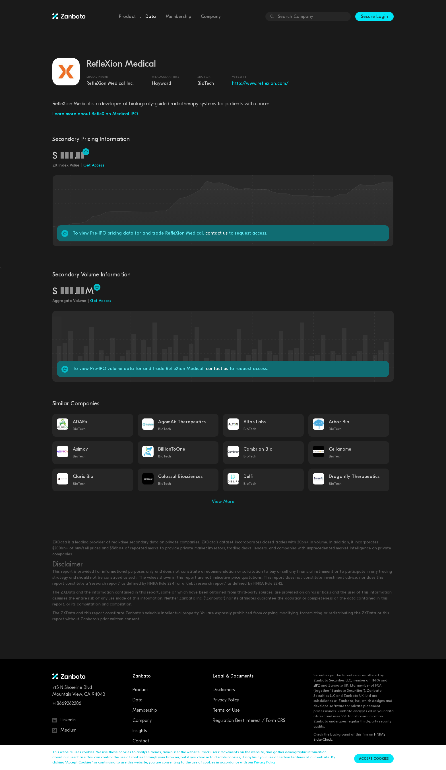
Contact (141, 741)
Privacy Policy (226, 700)
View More (223, 501)
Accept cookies (374, 759)
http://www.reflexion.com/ (260, 83)
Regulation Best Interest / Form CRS (249, 720)
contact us (216, 233)
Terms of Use (226, 710)
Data (150, 16)
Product (127, 16)
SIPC (316, 685)
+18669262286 (66, 703)
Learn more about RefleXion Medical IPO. (95, 113)
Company (211, 16)
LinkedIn (64, 719)
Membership (178, 16)
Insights (140, 730)
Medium (64, 730)
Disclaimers (224, 689)
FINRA (375, 680)
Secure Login (374, 16)
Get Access (93, 165)
